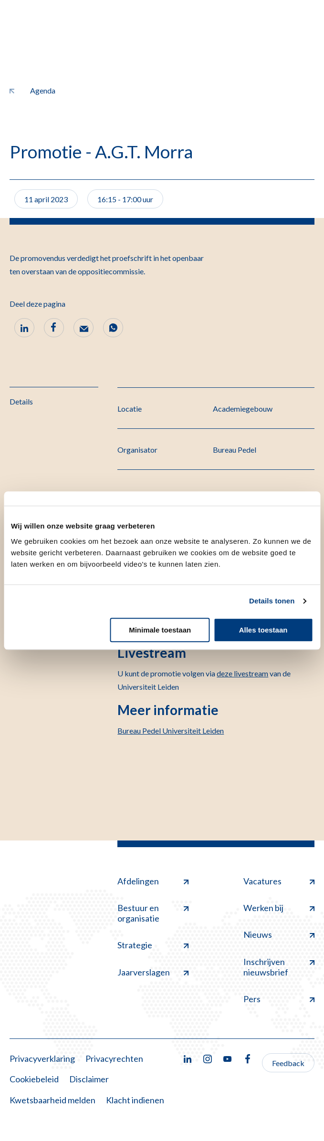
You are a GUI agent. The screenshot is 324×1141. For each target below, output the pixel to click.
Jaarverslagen (152, 972)
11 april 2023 (46, 199)
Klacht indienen (135, 1100)
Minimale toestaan (160, 630)
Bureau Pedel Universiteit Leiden (170, 730)
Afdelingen (152, 881)
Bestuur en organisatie (152, 912)
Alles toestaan (263, 630)
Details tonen (271, 601)
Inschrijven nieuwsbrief (278, 966)
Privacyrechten (114, 1058)
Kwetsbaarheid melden (52, 1100)
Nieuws (278, 934)
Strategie (152, 945)
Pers (278, 999)
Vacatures (278, 881)
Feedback (288, 1063)
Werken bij (278, 907)
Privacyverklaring (42, 1058)
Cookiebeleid (34, 1079)
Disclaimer (89, 1079)
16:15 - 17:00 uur (125, 199)
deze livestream (242, 673)
